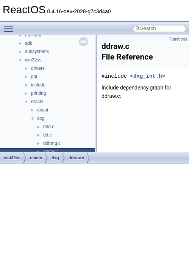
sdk (28, 43)
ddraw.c (76, 157)
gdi (34, 76)
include (38, 85)
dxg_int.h (147, 76)
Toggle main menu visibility (10, 25)
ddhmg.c (52, 143)
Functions (178, 39)
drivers (38, 68)
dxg (40, 118)
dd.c (47, 135)
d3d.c (48, 126)
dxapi (42, 110)
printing (38, 93)
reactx (37, 101)
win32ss (33, 60)
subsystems (37, 51)
